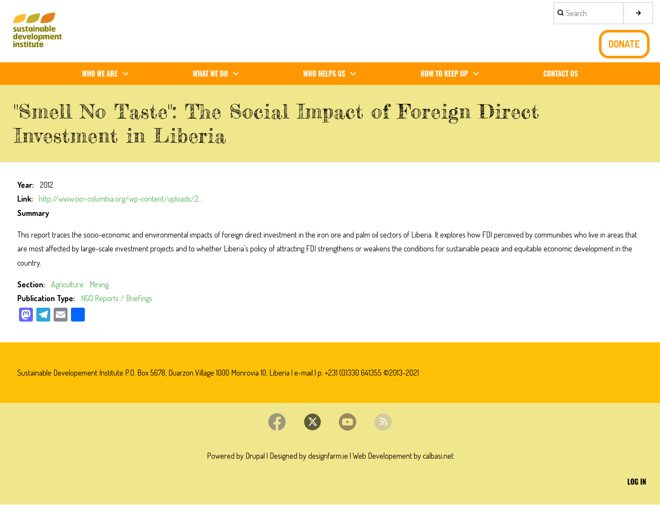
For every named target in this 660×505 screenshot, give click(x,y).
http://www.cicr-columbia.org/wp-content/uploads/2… (121, 198)
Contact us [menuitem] (560, 73)
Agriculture (67, 284)
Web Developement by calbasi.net (403, 456)
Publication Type (45, 298)
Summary (33, 213)
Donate (624, 44)
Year (24, 185)
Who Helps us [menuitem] (333, 73)
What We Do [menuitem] (219, 73)
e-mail (303, 372)
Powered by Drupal (236, 456)
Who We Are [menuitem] (108, 73)
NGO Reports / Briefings (116, 298)
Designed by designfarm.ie (309, 456)
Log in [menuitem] (637, 482)
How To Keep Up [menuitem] (453, 73)
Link (24, 198)
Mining (99, 284)
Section (30, 284)
